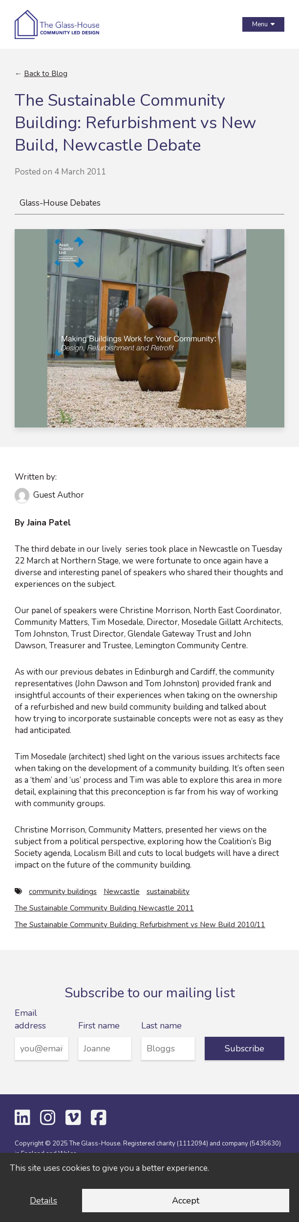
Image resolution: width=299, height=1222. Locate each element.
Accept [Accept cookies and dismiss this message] (185, 1200)
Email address (30, 1019)
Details (43, 1200)
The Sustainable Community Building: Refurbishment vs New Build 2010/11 (140, 925)
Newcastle (122, 891)
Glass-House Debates (60, 203)
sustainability (168, 891)
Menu (263, 24)
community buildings (63, 891)
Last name (161, 1025)
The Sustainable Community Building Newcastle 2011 (104, 908)
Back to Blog (45, 73)
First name (99, 1025)
